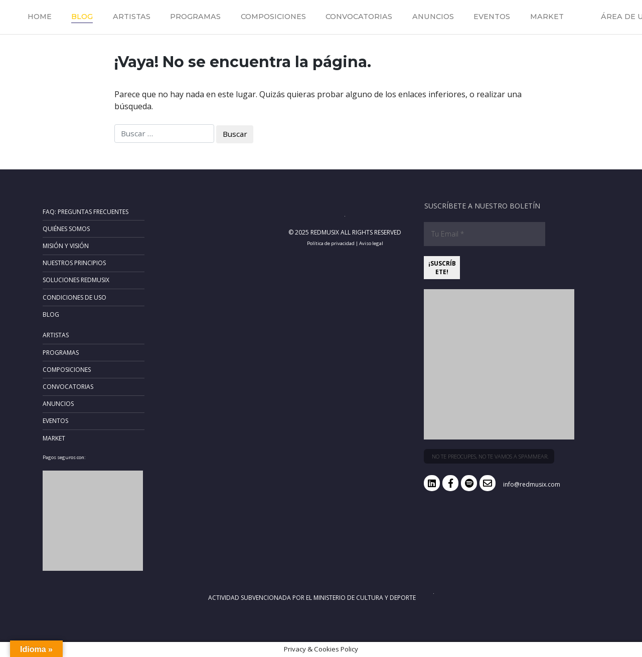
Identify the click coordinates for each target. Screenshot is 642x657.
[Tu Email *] (484, 234)
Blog (82, 16)
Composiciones (273, 16)
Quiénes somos (66, 229)
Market (547, 16)
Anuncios (433, 16)
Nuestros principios (74, 263)
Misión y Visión (66, 246)
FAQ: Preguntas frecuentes (85, 211)
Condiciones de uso (74, 297)
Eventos (491, 16)
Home (40, 16)
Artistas (131, 16)
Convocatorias (359, 16)
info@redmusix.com (531, 484)
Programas (195, 16)
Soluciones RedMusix (76, 280)
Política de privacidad (331, 243)
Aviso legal (371, 243)
